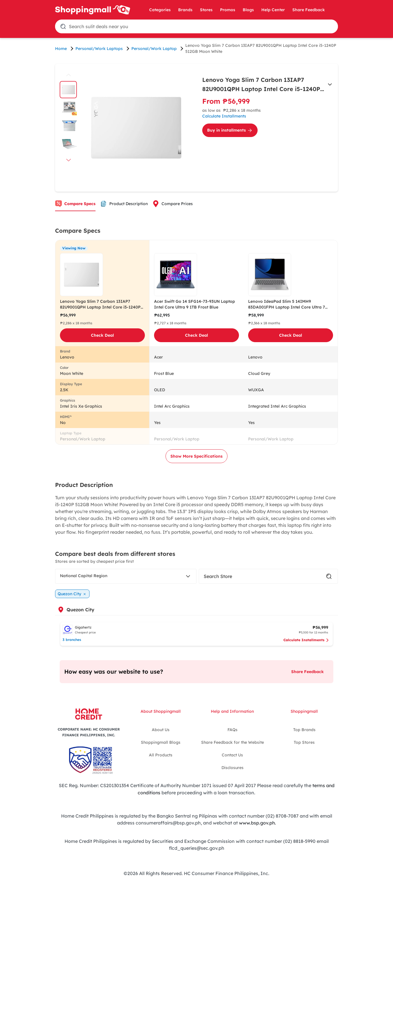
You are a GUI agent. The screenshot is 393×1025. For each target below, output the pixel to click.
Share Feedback (308, 9)
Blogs (248, 9)
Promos (227, 9)
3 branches (72, 639)
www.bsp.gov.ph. (257, 822)
